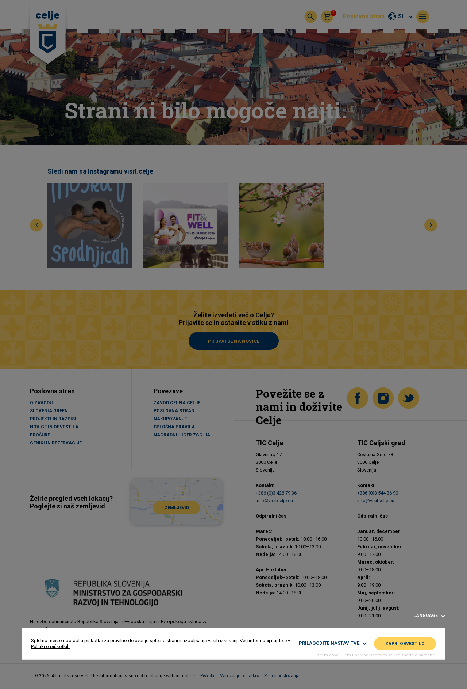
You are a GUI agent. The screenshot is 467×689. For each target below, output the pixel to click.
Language (429, 615)
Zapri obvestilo (405, 643)
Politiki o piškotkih (50, 646)
